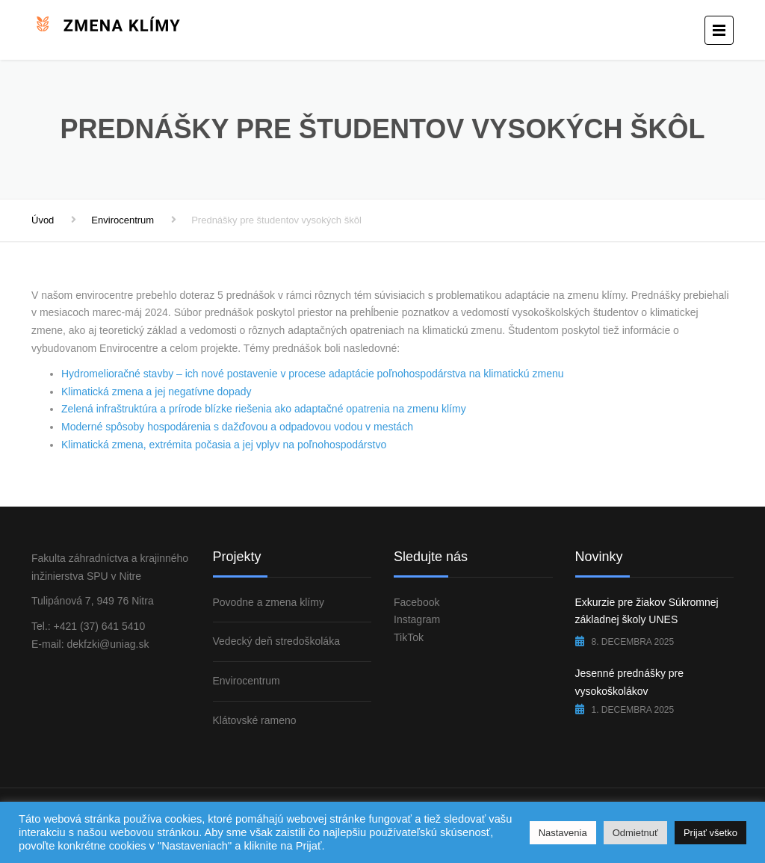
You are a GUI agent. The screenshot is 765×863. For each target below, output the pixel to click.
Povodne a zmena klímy (268, 602)
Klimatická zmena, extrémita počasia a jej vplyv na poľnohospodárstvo (223, 445)
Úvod (42, 220)
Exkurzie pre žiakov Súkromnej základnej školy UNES (647, 611)
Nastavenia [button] (563, 832)
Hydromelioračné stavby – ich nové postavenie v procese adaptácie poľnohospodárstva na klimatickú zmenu (312, 374)
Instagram (417, 619)
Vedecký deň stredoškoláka (276, 641)
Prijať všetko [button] (710, 832)
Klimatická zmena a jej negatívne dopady (156, 392)
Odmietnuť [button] (635, 832)
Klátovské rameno (255, 720)
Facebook (416, 602)
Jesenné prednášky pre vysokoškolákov (629, 682)
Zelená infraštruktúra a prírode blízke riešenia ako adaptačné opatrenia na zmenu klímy (263, 409)
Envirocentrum (122, 220)
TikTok (409, 637)
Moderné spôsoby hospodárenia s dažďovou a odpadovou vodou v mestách (237, 427)
